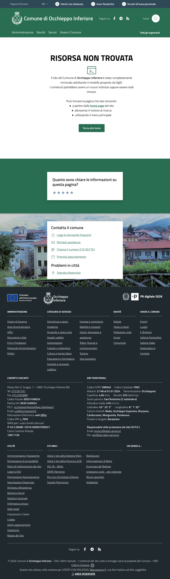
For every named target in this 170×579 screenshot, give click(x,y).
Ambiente (52, 327)
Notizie (117, 322)
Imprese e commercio (91, 322)
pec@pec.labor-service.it (105, 435)
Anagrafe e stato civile (59, 332)
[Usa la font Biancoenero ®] (69, 4)
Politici (10, 353)
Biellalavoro (92, 456)
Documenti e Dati (16, 337)
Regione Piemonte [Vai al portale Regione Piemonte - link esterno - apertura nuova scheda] (19, 4)
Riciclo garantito (95, 477)
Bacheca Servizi (16, 493)
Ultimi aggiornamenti (18, 525)
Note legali (13, 509)
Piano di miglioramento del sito (24, 466)
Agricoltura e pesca (57, 322)
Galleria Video (147, 343)
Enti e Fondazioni (16, 343)
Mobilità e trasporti (90, 327)
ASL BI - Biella (55, 466)
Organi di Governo (17, 322)
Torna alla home (92, 128)
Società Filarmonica (58, 482)
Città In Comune (80, 565)
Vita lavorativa (88, 359)
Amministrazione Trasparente (23, 456)
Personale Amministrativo (21, 348)
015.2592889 (20, 395)
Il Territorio (146, 332)
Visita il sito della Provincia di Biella (66, 461)
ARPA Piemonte (56, 472)
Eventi (143, 322)
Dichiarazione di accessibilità (22, 461)
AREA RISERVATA (83, 574)
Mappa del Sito (15, 535)
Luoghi (143, 327)
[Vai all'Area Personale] (139, 4)
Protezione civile (122, 332)
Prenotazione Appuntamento (23, 477)
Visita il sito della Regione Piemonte (66, 456)
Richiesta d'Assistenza (19, 488)
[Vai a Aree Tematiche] (102, 4)
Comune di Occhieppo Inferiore (58, 18)
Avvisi (117, 337)
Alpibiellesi (92, 482)
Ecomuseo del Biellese (98, 466)
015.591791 (18, 391)
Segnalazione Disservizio (20, 482)
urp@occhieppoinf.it (25, 411)
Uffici (10, 332)
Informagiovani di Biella (99, 461)
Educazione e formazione (61, 359)
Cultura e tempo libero (59, 353)
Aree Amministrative (18, 327)
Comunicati (120, 343)
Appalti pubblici (55, 337)
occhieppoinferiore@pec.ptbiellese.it (34, 407)
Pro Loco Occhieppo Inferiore (63, 477)
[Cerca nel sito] (156, 18)
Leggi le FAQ (14, 472)
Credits (11, 520)
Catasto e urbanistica (58, 348)
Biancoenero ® (98, 570)
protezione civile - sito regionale (103, 472)
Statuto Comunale (17, 498)
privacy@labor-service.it (107, 431)
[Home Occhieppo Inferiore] (53, 18)
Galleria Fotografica (150, 337)
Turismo (84, 353)
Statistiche (13, 530)
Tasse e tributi (121, 327)
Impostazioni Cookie (18, 514)
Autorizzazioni (54, 343)
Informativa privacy (18, 504)
